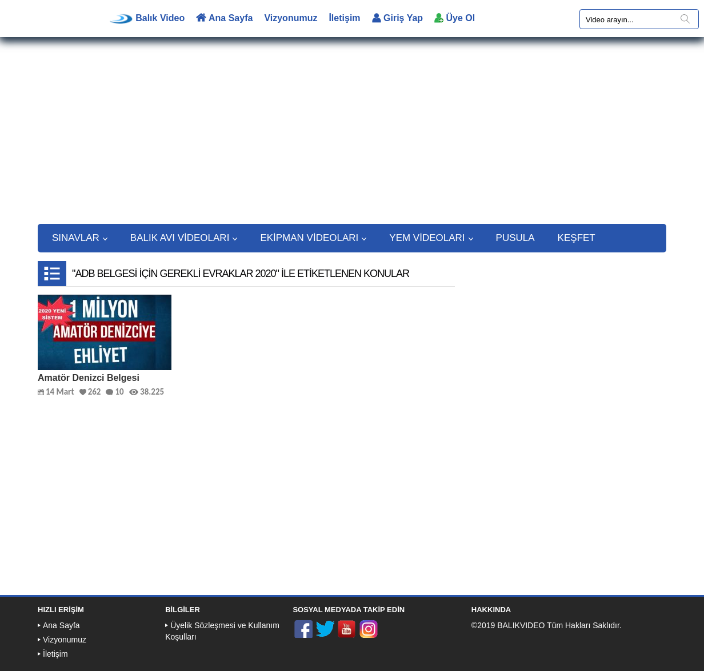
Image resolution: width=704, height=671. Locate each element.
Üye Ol (454, 18)
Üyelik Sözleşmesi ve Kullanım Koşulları (222, 631)
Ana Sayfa (224, 18)
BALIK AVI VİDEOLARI (184, 237)
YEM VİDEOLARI (431, 237)
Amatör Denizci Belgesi (88, 378)
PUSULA (515, 237)
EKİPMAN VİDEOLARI (313, 237)
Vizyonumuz (290, 18)
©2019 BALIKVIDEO (508, 625)
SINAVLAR (79, 237)
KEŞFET (576, 237)
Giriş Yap (397, 18)
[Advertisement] (352, 136)
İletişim (344, 18)
